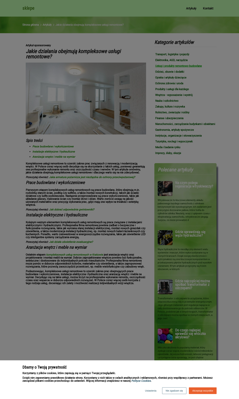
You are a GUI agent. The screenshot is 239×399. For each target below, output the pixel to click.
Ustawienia (150, 390)
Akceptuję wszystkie (202, 390)
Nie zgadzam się (174, 390)
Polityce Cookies (141, 380)
